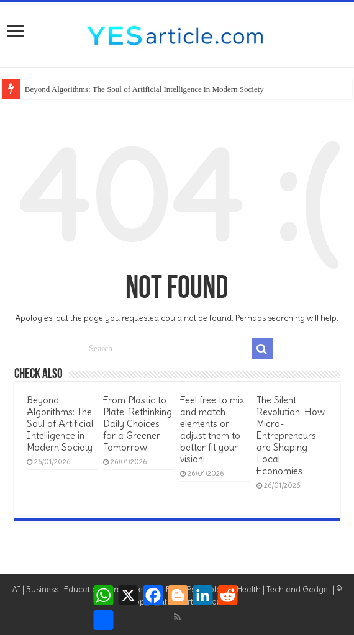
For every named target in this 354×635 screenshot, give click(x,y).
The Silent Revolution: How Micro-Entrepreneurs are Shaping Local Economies (290, 435)
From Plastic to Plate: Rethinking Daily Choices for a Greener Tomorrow (137, 423)
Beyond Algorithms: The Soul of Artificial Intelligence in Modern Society (144, 89)
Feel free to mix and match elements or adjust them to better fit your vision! (212, 429)
